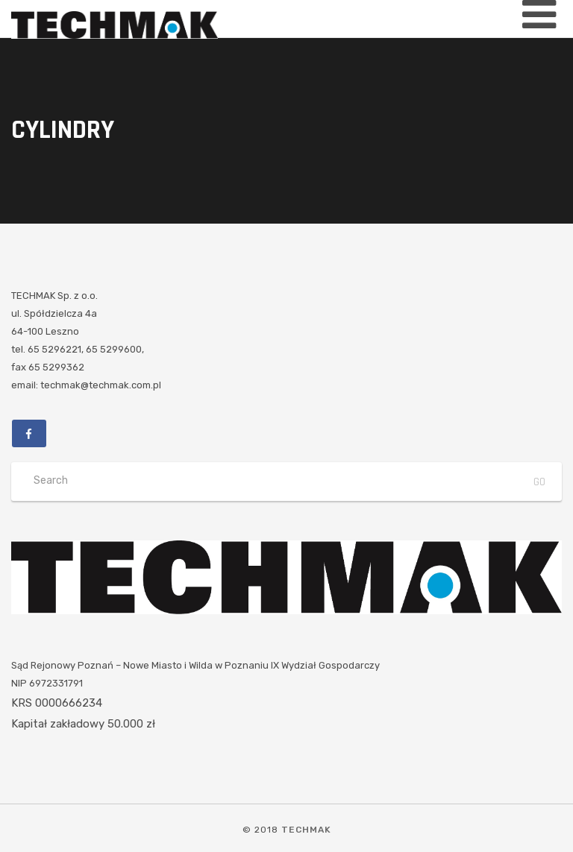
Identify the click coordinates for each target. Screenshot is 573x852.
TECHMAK (306, 829)
